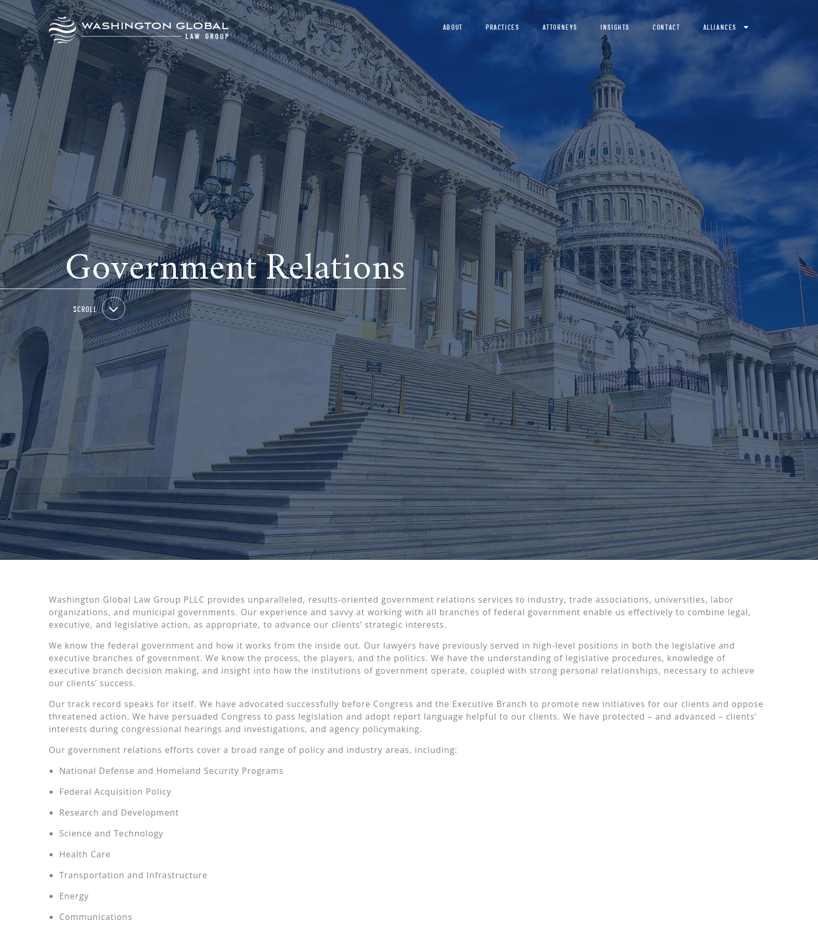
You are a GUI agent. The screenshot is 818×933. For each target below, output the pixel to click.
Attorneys (560, 27)
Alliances (720, 27)
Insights (615, 27)
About (453, 27)
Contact (666, 27)
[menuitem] (452, 30)
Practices (502, 27)
